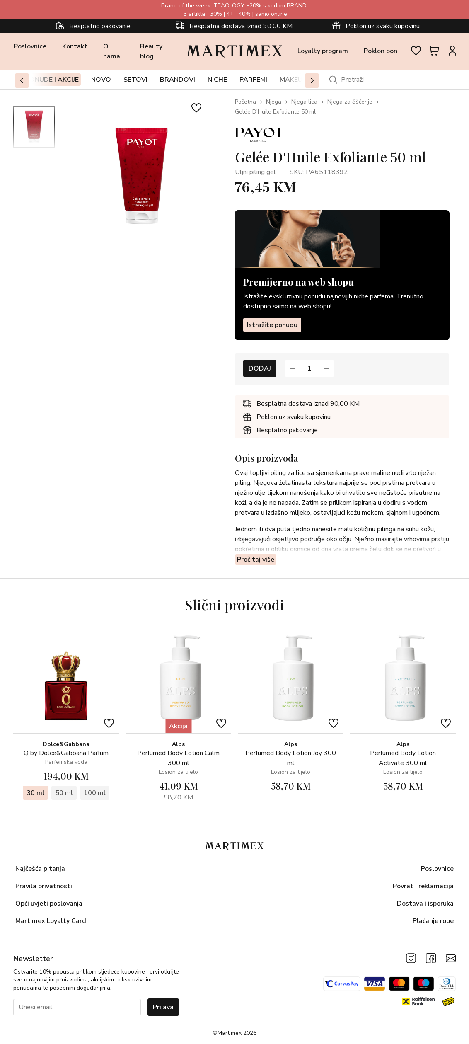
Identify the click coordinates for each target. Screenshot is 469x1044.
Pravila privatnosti (43, 886)
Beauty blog (151, 51)
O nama (111, 51)
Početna (245, 102)
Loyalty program (322, 51)
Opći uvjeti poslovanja (48, 903)
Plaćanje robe (433, 920)
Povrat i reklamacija (423, 886)
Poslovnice (30, 46)
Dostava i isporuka (425, 903)
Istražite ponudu (272, 324)
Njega (273, 102)
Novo (101, 79)
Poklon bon (380, 51)
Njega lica (304, 102)
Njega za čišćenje (349, 102)
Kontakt (74, 46)
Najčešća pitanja (40, 868)
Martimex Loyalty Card (50, 920)
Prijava (163, 1007)
